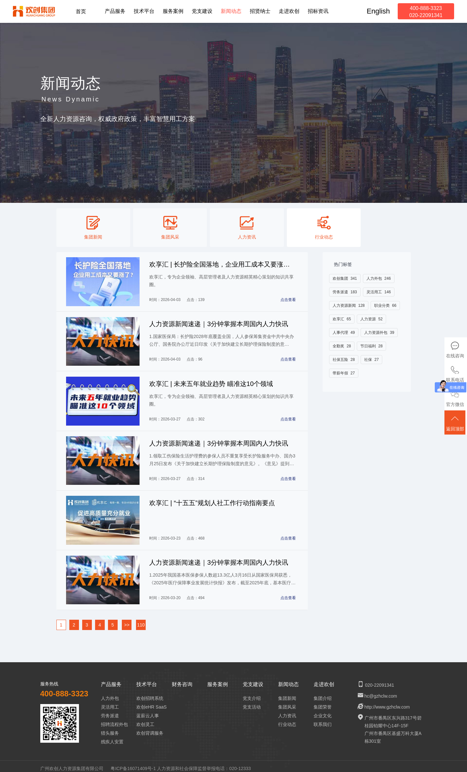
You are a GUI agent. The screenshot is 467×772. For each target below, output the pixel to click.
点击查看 (288, 299)
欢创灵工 (145, 719)
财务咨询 (182, 679)
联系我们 (323, 719)
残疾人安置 (112, 736)
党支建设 (253, 679)
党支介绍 (252, 693)
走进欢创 (324, 679)
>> (126, 620)
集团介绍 (323, 693)
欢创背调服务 (149, 728)
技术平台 (146, 679)
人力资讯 (287, 710)
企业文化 (323, 710)
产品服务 (111, 679)
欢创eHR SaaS (151, 702)
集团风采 (287, 702)
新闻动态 (288, 679)
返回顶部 (455, 424)
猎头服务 (110, 728)
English (378, 11)
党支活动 (252, 702)
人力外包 (110, 693)
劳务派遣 (110, 710)
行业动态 (287, 719)
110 (141, 620)
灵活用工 (110, 702)
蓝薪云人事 (147, 710)
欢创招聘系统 (149, 693)
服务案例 (217, 679)
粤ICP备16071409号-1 (133, 763)
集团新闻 (287, 693)
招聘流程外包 (114, 719)
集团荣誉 (323, 702)
